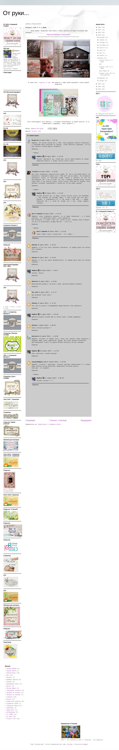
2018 (100, 27)
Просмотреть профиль (10, 68)
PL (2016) (9, 714)
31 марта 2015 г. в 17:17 (47, 292)
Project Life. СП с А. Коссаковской (107, 74)
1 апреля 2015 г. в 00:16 (47, 325)
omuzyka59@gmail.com (39, 362)
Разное (8, 699)
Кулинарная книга (12, 684)
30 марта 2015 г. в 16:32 (47, 257)
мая (100, 53)
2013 (100, 86)
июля (101, 50)
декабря (102, 37)
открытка (9, 697)
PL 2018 (9, 716)
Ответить (35, 149)
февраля (102, 78)
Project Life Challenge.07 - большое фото (58, 34)
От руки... (16, 13)
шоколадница (10, 712)
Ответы (36, 153)
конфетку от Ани (44, 82)
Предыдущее (86, 420)
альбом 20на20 (11, 668)
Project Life (36, 131)
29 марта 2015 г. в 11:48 (54, 193)
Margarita (35, 140)
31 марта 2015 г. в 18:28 (49, 314)
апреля (102, 55)
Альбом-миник (11, 673)
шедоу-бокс (10, 710)
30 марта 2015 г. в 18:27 (49, 270)
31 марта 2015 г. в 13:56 (47, 281)
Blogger (85, 744)
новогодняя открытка (13, 690)
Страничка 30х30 (12, 705)
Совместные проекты (13, 701)
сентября (102, 45)
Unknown (34, 245)
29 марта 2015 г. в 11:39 (54, 156)
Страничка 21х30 (12, 703)
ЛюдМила (39, 156)
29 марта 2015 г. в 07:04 (48, 140)
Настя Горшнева (37, 213)
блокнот (9, 677)
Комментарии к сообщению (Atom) (49, 424)
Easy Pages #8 (104, 71)
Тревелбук (9, 708)
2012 (100, 89)
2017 (100, 30)
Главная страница (58, 420)
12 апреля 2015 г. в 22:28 (56, 362)
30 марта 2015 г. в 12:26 (57, 231)
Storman (70, 744)
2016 (100, 32)
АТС (100, 64)
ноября (102, 40)
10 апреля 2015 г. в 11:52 (49, 351)
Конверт (9, 681)
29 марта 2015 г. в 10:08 (48, 171)
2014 (100, 84)
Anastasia (35, 336)
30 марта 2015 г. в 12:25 (52, 213)
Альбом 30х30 (11, 671)
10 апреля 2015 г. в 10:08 (48, 336)
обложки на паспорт (13, 694)
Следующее (30, 420)
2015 (100, 35)
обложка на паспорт (13, 692)
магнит (8, 686)
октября (102, 42)
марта (101, 58)
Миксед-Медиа (11, 688)
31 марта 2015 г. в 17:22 (47, 303)
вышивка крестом (12, 679)
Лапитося (35, 281)
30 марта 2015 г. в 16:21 (47, 245)
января (102, 81)
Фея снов (35, 292)
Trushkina (35, 171)
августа (102, 47)
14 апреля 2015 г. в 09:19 (54, 378)
